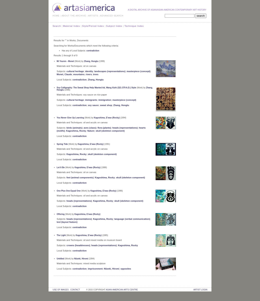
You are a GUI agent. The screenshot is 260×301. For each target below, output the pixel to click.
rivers (89, 74)
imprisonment (95, 268)
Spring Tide (62, 144)
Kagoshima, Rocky (76, 131)
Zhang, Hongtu (91, 61)
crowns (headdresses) (78, 245)
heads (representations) (125, 128)
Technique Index (134, 26)
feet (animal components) (79, 177)
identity (89, 71)
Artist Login (200, 290)
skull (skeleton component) (110, 131)
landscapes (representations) (109, 71)
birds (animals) (74, 128)
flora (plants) (104, 128)
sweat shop (106, 105)
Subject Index (114, 26)
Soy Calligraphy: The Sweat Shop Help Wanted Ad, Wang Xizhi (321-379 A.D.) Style (96, 88)
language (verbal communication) (132, 219)
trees (95, 74)
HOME (56, 16)
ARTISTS (93, 16)
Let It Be (61, 167)
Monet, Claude (64, 74)
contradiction (92, 51)
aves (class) (90, 128)
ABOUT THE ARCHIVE (74, 16)
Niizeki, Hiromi (81, 259)
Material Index (71, 26)
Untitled (60, 259)
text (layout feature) (67, 222)
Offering (61, 214)
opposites (125, 268)
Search (57, 26)
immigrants (91, 100)
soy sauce (93, 105)
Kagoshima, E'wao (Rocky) (107, 118)
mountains (78, 74)
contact (75, 290)
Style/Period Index (93, 26)
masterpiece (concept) (138, 71)
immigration (104, 100)
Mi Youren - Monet (65, 61)
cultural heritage (75, 71)
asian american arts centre (122, 290)
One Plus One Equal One (69, 191)
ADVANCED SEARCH (111, 16)
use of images (61, 290)
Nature (90, 131)
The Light (61, 235)
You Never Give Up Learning (70, 118)
